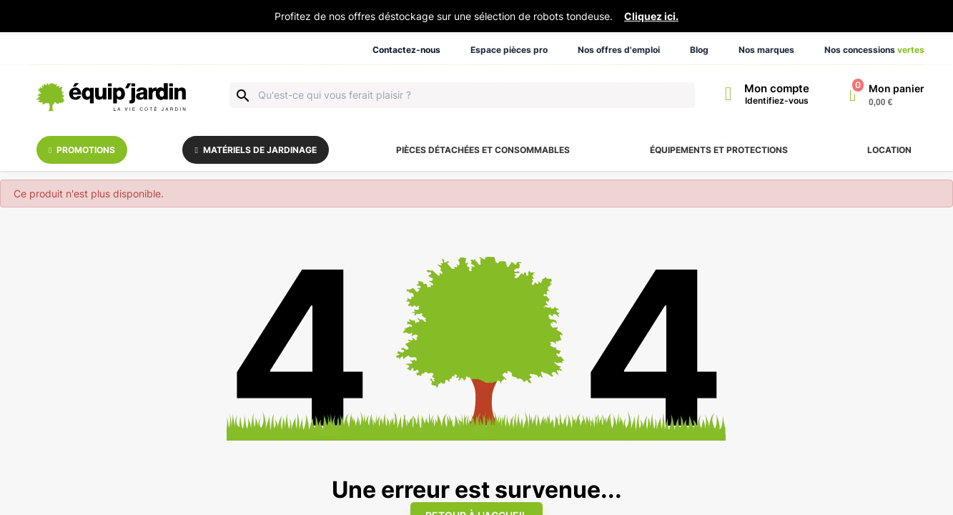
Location (889, 149)
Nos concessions (874, 49)
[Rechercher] (462, 95)
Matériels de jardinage (256, 149)
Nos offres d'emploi (619, 49)
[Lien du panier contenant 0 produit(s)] (886, 95)
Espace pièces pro (509, 49)
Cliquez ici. (651, 16)
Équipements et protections (719, 149)
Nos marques (766, 49)
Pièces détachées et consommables (483, 149)
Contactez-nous (406, 49)
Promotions (82, 149)
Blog (699, 49)
